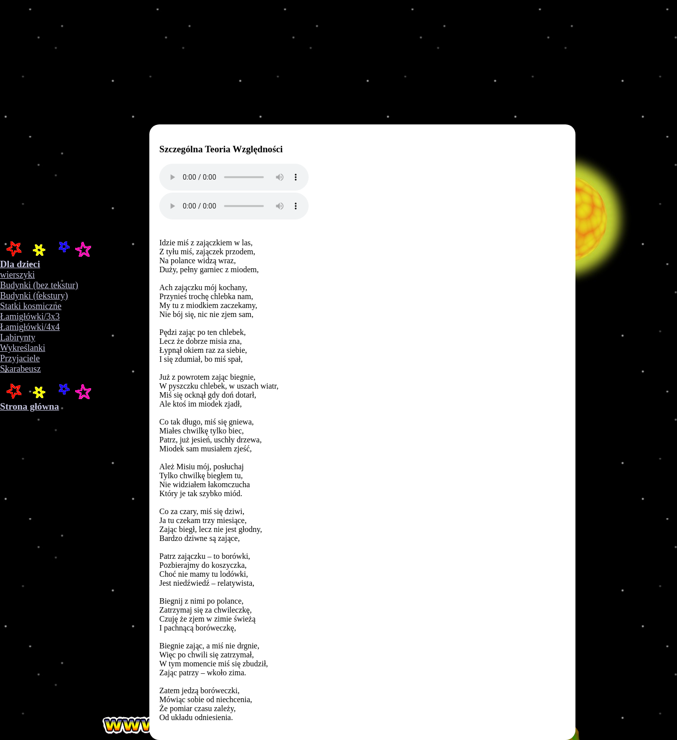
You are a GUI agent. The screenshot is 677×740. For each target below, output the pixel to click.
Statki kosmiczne (30, 306)
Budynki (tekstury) (34, 296)
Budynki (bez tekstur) (39, 285)
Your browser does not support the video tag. (159, 119)
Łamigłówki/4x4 (30, 327)
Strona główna (29, 406)
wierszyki (17, 275)
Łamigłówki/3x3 (30, 316)
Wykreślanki (22, 348)
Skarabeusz (20, 369)
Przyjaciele (20, 358)
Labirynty (17, 337)
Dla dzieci (20, 264)
